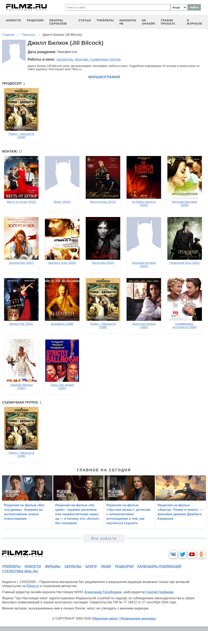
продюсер (64, 59)
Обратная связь (105, 618)
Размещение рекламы (138, 618)
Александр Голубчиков (102, 592)
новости (13, 20)
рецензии (35, 20)
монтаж (81, 59)
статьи (85, 20)
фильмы (52, 566)
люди (106, 566)
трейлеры (105, 20)
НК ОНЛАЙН (148, 22)
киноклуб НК (127, 22)
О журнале (194, 22)
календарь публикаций (159, 566)
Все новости (104, 538)
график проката (168, 22)
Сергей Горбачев (159, 592)
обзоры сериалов (58, 22)
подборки (124, 566)
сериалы (72, 566)
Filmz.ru (33, 586)
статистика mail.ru (20, 571)
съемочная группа (105, 59)
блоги (90, 566)
